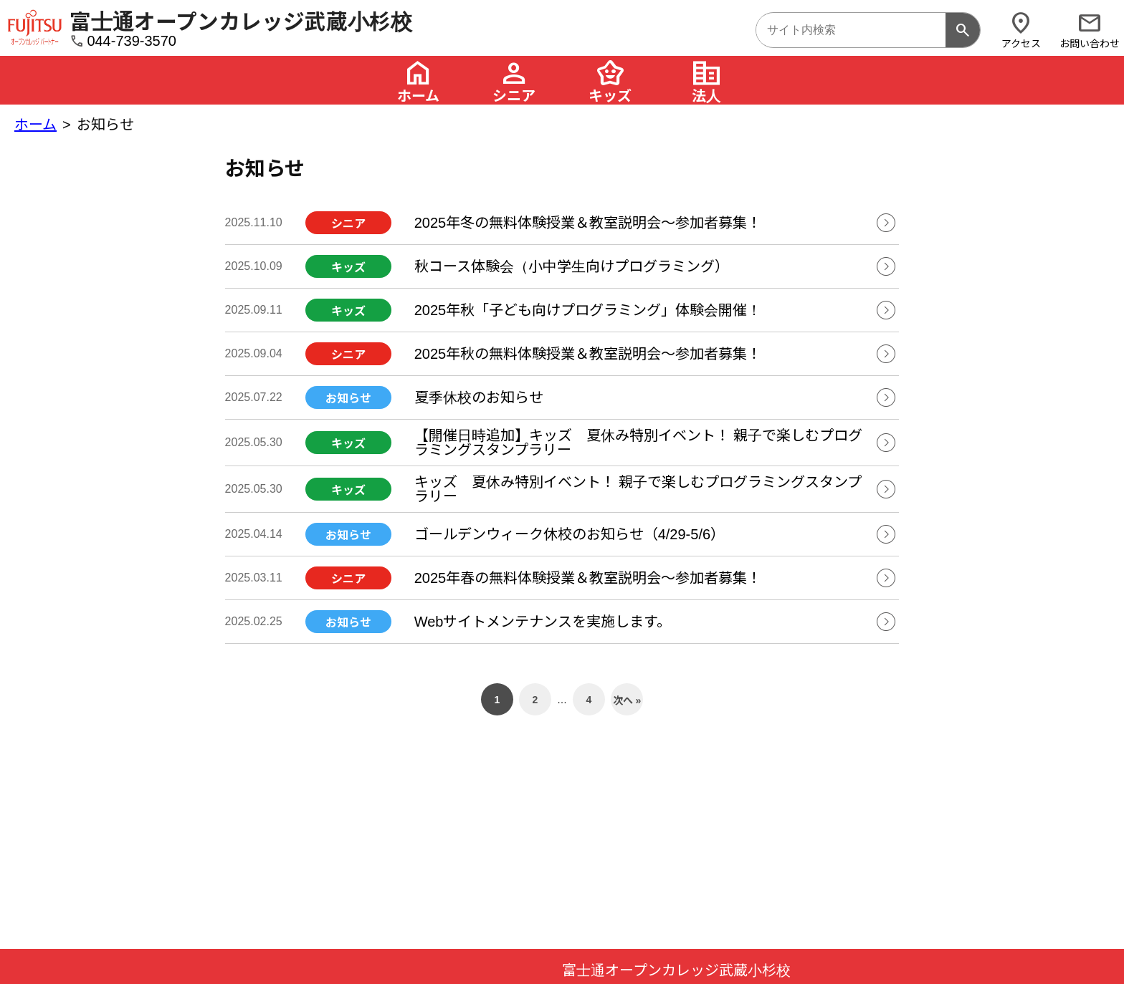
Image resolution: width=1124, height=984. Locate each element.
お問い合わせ (1089, 29)
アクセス (1020, 29)
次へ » (627, 700)
